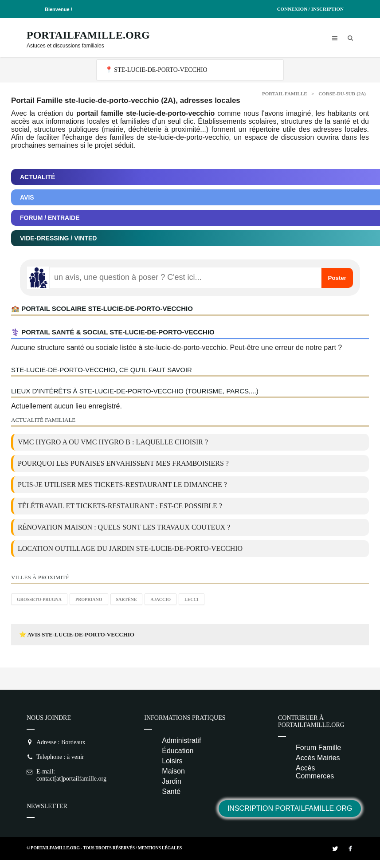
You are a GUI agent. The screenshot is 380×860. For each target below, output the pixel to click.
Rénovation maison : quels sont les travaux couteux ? (124, 527)
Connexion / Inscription (310, 9)
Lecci (191, 599)
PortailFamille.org (88, 35)
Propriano (88, 599)
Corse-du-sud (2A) (342, 93)
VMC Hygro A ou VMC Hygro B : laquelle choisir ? (113, 442)
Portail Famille (284, 93)
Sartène (126, 599)
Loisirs (172, 761)
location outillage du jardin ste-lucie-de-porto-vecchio (130, 548)
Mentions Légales (160, 847)
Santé (171, 791)
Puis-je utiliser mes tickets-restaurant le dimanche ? (122, 484)
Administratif (181, 740)
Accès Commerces (315, 772)
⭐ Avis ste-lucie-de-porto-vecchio (76, 634)
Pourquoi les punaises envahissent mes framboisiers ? (123, 463)
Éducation (177, 750)
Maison (173, 771)
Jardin (171, 781)
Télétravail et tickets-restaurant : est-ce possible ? (120, 506)
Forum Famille (318, 747)
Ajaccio (160, 599)
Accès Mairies (318, 758)
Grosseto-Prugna (39, 599)
